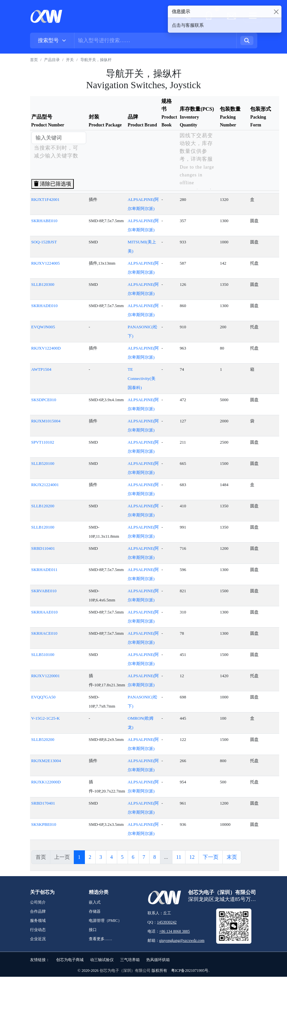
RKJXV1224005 (45, 263)
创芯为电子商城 (70, 959)
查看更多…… (100, 939)
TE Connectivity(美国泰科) (141, 378)
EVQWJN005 (43, 326)
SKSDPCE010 (43, 399)
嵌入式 (95, 902)
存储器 (95, 911)
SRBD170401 (43, 803)
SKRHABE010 (44, 220)
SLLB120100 (43, 527)
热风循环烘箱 (158, 959)
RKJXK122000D (46, 781)
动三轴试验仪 (102, 959)
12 (192, 857)
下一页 (210, 857)
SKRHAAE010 (44, 612)
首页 (34, 59)
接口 (93, 929)
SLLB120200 (43, 505)
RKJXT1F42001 (45, 199)
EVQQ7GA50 (43, 697)
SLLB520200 (43, 739)
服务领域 (38, 920)
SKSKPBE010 (43, 824)
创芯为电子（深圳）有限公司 (125, 970)
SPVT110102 (42, 442)
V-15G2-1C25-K (45, 718)
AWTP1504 (41, 369)
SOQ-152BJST (44, 241)
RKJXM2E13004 (46, 760)
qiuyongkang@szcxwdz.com (182, 940)
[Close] (276, 11)
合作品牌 (38, 911)
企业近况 (38, 939)
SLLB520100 (43, 463)
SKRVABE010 (43, 590)
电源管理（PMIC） (105, 920)
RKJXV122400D (46, 348)
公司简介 (38, 902)
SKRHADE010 (44, 305)
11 (178, 857)
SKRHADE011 (44, 569)
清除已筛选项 (52, 184)
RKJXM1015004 (46, 420)
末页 (232, 857)
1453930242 (167, 922)
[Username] (155, 40)
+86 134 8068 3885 (174, 931)
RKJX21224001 (45, 484)
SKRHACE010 (44, 633)
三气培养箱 (130, 959)
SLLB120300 (43, 284)
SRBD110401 (43, 548)
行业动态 (38, 929)
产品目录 (52, 59)
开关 (70, 59)
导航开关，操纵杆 (96, 59)
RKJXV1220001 (45, 675)
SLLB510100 (43, 654)
